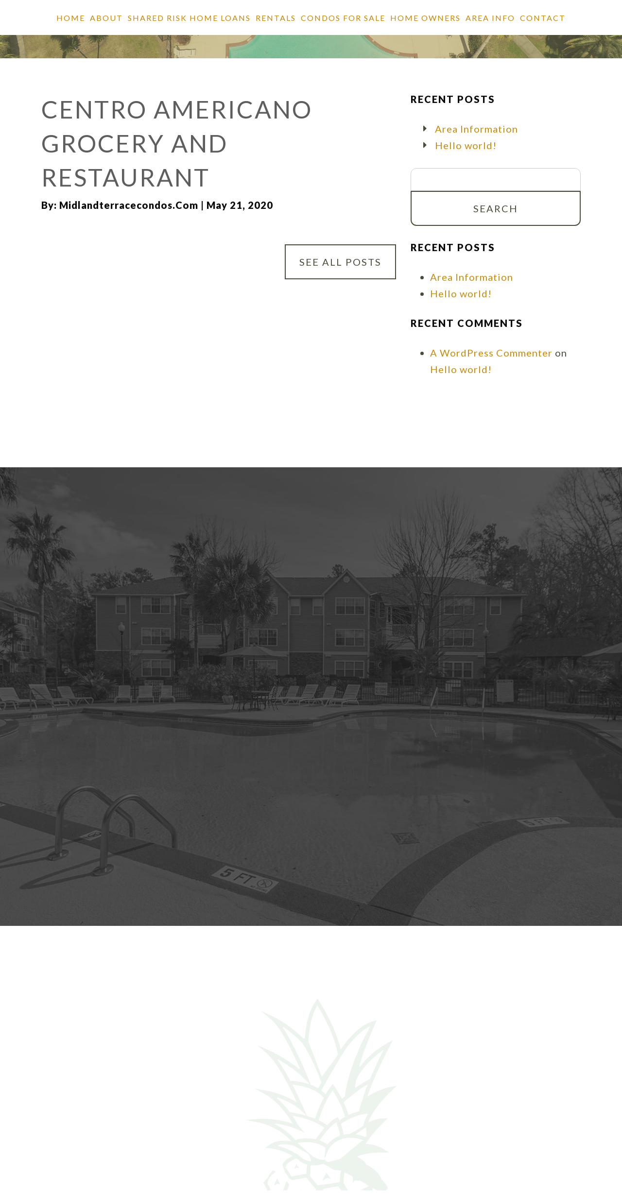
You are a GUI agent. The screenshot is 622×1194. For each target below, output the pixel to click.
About (106, 17)
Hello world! (466, 145)
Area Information (476, 129)
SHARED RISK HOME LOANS (189, 17)
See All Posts (340, 262)
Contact (543, 17)
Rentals (276, 17)
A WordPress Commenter (491, 352)
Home (70, 17)
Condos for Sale (343, 17)
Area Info (490, 17)
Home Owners (425, 17)
